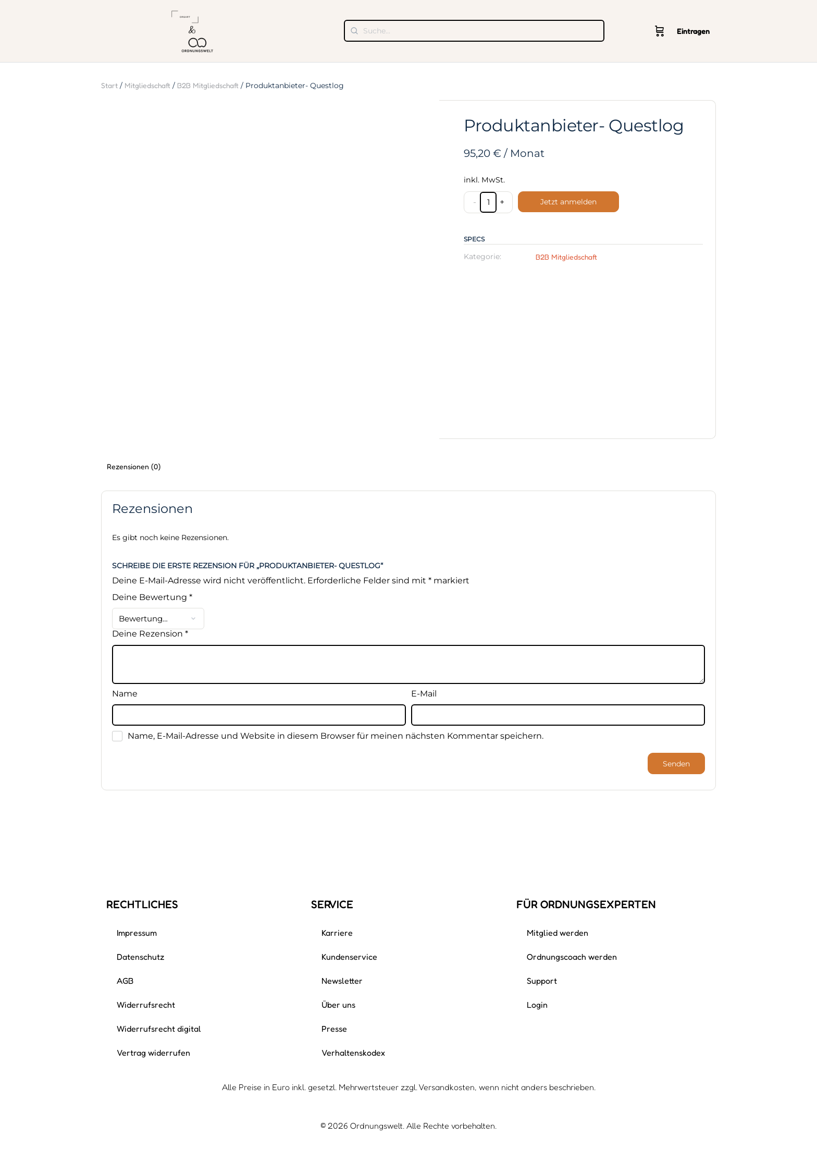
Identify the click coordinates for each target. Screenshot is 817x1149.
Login (537, 1004)
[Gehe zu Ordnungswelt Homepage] (192, 30)
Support (542, 980)
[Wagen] (659, 31)
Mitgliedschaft (147, 85)
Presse (334, 1028)
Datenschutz (141, 956)
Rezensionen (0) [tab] (133, 466)
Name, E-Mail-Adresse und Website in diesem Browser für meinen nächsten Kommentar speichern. (335, 736)
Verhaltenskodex (353, 1052)
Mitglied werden (557, 932)
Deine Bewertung (152, 597)
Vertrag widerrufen (153, 1052)
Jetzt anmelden (568, 201)
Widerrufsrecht (146, 1004)
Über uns (338, 1004)
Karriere (337, 932)
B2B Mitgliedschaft (208, 85)
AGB (125, 980)
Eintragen (693, 31)
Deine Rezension (150, 634)
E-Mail (424, 694)
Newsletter (342, 980)
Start (109, 85)
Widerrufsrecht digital (159, 1028)
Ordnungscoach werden (572, 956)
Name (125, 694)
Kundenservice (349, 956)
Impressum (137, 932)
